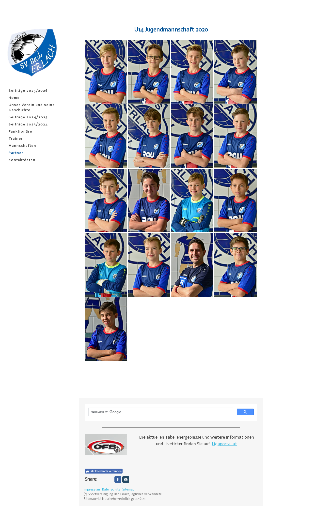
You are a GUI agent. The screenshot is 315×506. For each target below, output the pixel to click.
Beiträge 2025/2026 (28, 91)
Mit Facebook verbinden (104, 471)
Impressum (92, 489)
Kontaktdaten (22, 160)
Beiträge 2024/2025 (28, 117)
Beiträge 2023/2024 (28, 124)
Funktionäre (20, 131)
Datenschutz (111, 489)
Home (14, 98)
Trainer (16, 139)
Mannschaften (22, 146)
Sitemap (128, 489)
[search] (160, 412)
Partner (16, 153)
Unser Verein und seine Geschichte (32, 107)
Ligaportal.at (224, 443)
